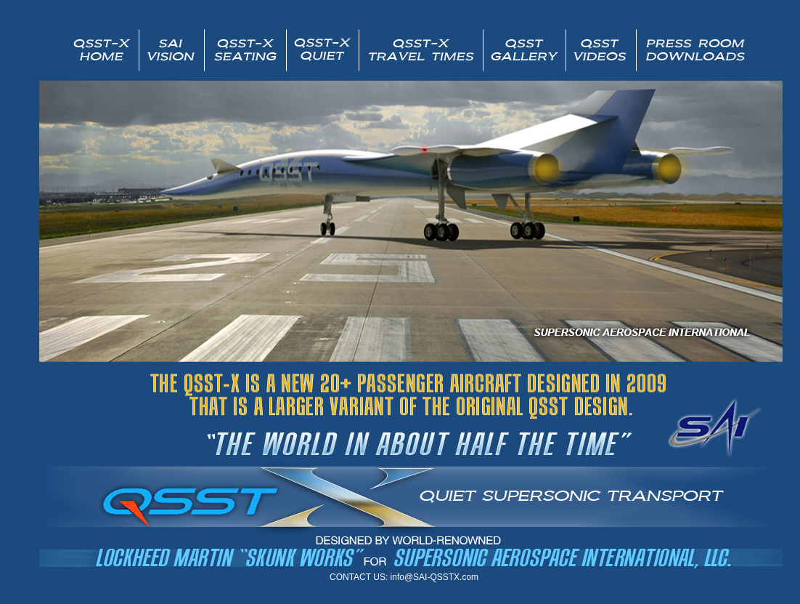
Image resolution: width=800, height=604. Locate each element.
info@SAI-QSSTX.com (435, 577)
